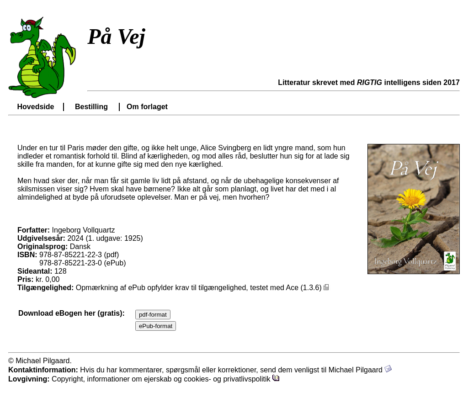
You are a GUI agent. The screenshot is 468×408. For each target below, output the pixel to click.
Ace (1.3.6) (308, 287)
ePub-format (155, 326)
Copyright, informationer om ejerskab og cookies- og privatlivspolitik (166, 379)
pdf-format (153, 314)
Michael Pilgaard (360, 370)
